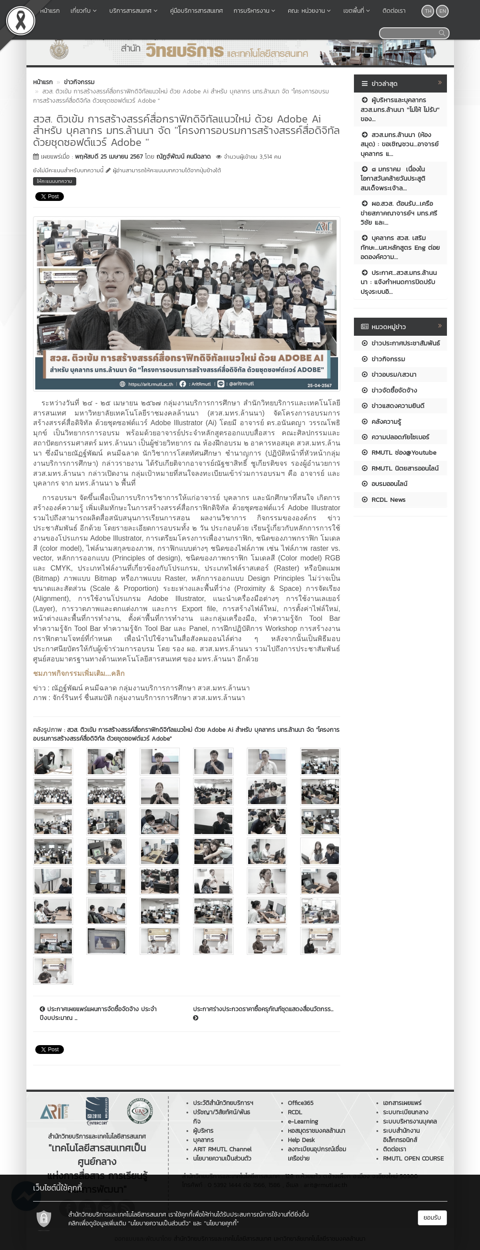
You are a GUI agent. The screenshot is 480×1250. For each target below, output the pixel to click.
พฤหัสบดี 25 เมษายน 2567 (109, 156)
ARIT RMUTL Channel (222, 1149)
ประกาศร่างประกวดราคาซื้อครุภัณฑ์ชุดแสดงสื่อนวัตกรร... (263, 1013)
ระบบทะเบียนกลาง (405, 1112)
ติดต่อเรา (394, 10)
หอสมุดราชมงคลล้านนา (316, 1130)
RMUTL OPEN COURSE (413, 1158)
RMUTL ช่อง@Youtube (398, 452)
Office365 (300, 1103)
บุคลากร (203, 1140)
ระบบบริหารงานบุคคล (410, 1121)
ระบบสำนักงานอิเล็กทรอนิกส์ (401, 1135)
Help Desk (301, 1140)
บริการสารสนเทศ (134, 10)
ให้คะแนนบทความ (54, 181)
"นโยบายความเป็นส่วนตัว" (159, 1223)
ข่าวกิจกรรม (383, 359)
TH (428, 11)
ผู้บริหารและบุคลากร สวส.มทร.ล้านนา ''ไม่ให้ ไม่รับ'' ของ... (400, 109)
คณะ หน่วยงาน (310, 10)
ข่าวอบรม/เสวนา (389, 374)
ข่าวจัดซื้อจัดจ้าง (389, 390)
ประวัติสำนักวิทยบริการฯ (223, 1103)
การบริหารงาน (255, 10)
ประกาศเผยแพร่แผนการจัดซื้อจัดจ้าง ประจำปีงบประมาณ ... (98, 1014)
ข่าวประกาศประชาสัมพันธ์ (400, 343)
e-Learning (303, 1121)
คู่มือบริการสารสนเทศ (196, 10)
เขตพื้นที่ (357, 10)
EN (442, 11)
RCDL (295, 1112)
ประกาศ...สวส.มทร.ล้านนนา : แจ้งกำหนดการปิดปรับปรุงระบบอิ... (399, 282)
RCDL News (383, 499)
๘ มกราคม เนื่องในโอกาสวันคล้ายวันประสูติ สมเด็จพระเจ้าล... (393, 178)
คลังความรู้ (381, 421)
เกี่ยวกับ (85, 10)
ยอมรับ (432, 1217)
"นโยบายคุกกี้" (221, 1223)
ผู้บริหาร (203, 1130)
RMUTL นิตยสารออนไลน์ (400, 468)
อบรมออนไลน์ (384, 483)
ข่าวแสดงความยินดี (392, 406)
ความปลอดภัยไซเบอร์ (395, 437)
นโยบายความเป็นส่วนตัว (222, 1158)
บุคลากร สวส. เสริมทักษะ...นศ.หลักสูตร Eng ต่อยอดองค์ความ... (400, 247)
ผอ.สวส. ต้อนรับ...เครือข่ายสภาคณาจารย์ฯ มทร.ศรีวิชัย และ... (399, 212)
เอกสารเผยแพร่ (402, 1103)
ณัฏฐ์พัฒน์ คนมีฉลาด (183, 156)
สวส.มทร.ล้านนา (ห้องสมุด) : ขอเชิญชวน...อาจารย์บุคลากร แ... (400, 144)
